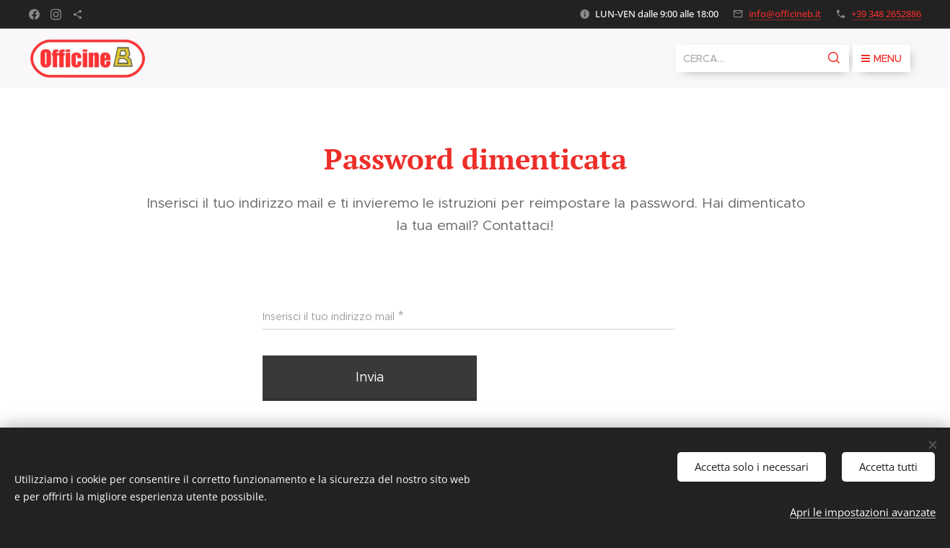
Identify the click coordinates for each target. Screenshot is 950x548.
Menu (881, 58)
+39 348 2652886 (886, 13)
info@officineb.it (785, 13)
